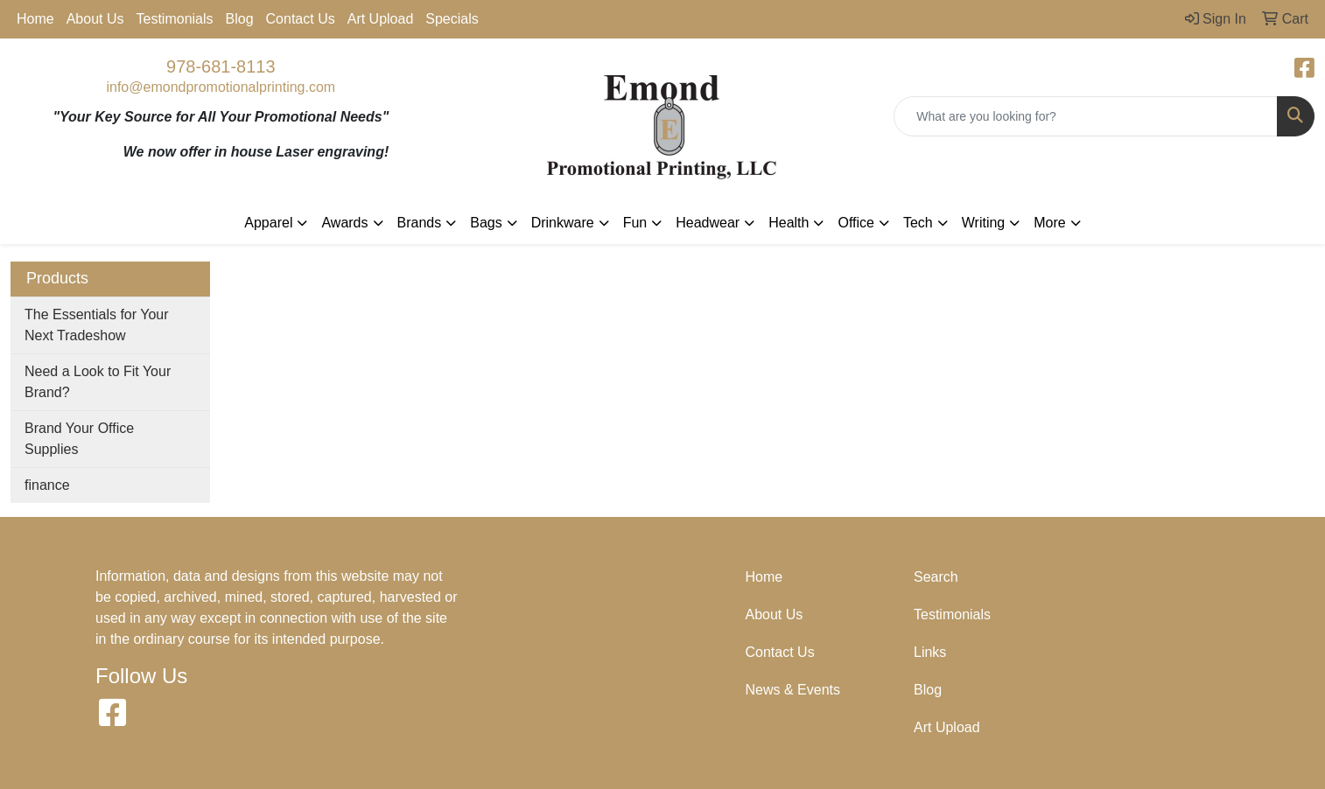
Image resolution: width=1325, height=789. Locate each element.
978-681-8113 (221, 66)
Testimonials (175, 18)
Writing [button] (984, 222)
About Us (95, 18)
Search (936, 576)
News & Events (793, 689)
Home (35, 18)
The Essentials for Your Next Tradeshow (97, 325)
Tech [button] (918, 222)
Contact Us (300, 18)
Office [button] (856, 222)
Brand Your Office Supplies (79, 439)
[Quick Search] (1086, 116)
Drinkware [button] (562, 222)
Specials (451, 18)
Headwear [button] (708, 222)
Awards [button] (344, 222)
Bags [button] (485, 222)
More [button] (1049, 222)
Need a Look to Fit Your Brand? (98, 382)
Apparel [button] (268, 222)
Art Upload (380, 18)
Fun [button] (635, 222)
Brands (419, 222)
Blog (240, 18)
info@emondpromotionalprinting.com (220, 87)
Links (930, 652)
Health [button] (788, 222)
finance (47, 485)
